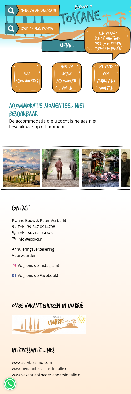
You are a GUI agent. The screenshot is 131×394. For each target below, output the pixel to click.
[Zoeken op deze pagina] (12, 28)
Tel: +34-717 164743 (35, 233)
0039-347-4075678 (108, 48)
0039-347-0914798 (108, 43)
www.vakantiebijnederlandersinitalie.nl (46, 375)
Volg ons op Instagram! (38, 265)
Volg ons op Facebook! (38, 275)
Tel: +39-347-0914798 (36, 226)
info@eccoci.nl (30, 239)
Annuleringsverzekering (33, 249)
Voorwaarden (24, 255)
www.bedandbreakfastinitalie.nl (40, 368)
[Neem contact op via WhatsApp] (10, 384)
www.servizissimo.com (32, 362)
